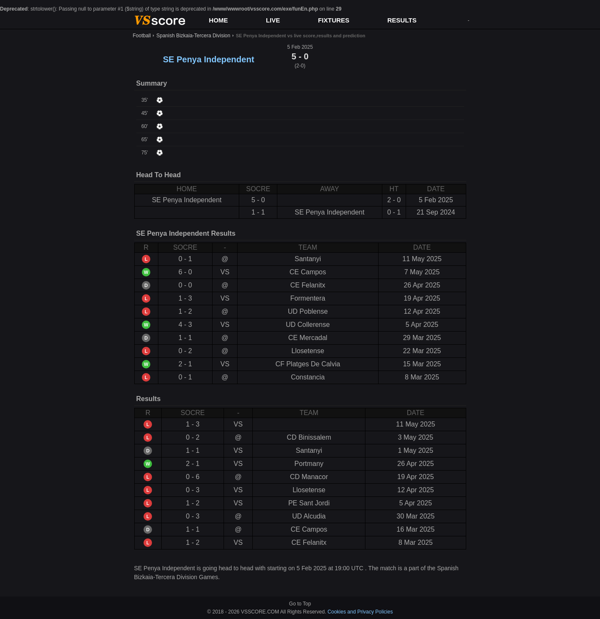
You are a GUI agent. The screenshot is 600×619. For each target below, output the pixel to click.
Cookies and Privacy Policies (360, 612)
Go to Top (300, 604)
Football (142, 36)
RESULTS (402, 20)
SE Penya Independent (208, 59)
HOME (218, 20)
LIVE (273, 20)
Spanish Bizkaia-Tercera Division (193, 36)
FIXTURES (333, 20)
